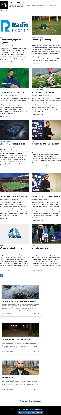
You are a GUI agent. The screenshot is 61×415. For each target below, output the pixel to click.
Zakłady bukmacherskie (37, 37)
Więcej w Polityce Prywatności (34, 412)
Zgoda (20, 412)
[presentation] (14, 25)
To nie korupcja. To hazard (43, 92)
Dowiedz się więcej (5, 64)
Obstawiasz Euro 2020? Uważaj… (14, 196)
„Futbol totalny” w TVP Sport (12, 92)
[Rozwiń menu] (59, 5)
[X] (4, 10)
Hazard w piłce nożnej (41, 40)
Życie (1, 193)
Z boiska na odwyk (40, 248)
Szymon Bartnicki (6, 45)
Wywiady (2, 37)
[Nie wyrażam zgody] (59, 410)
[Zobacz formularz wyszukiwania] (59, 10)
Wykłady (34, 141)
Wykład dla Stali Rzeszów (11, 248)
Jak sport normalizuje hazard (12, 144)
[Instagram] (6, 10)
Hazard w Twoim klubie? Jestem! (46, 196)
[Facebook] (1, 10)
